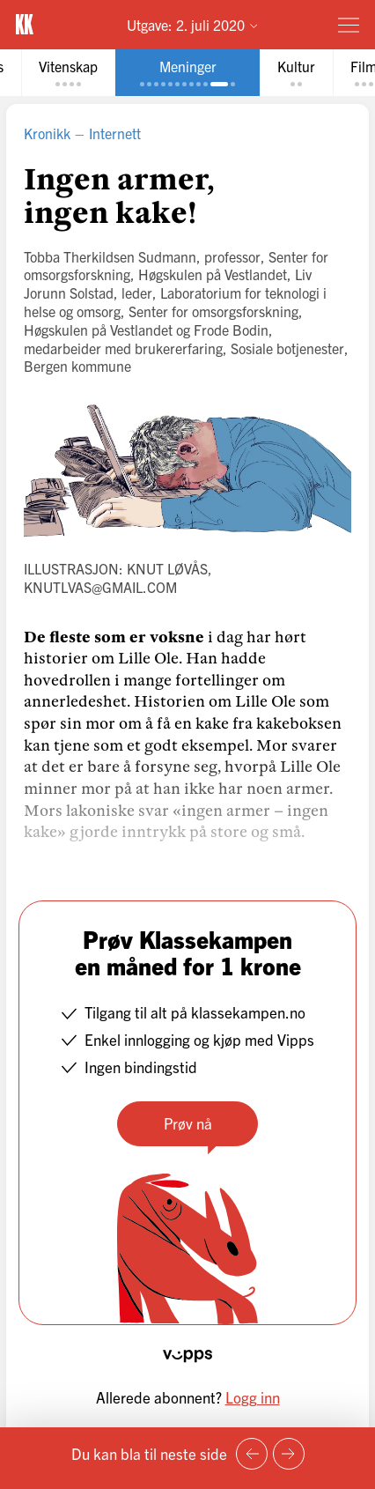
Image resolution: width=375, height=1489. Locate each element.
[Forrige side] (252, 1454)
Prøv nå (188, 1123)
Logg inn (252, 1397)
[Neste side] (289, 1454)
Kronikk (47, 133)
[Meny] (348, 24)
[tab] (68, 72)
